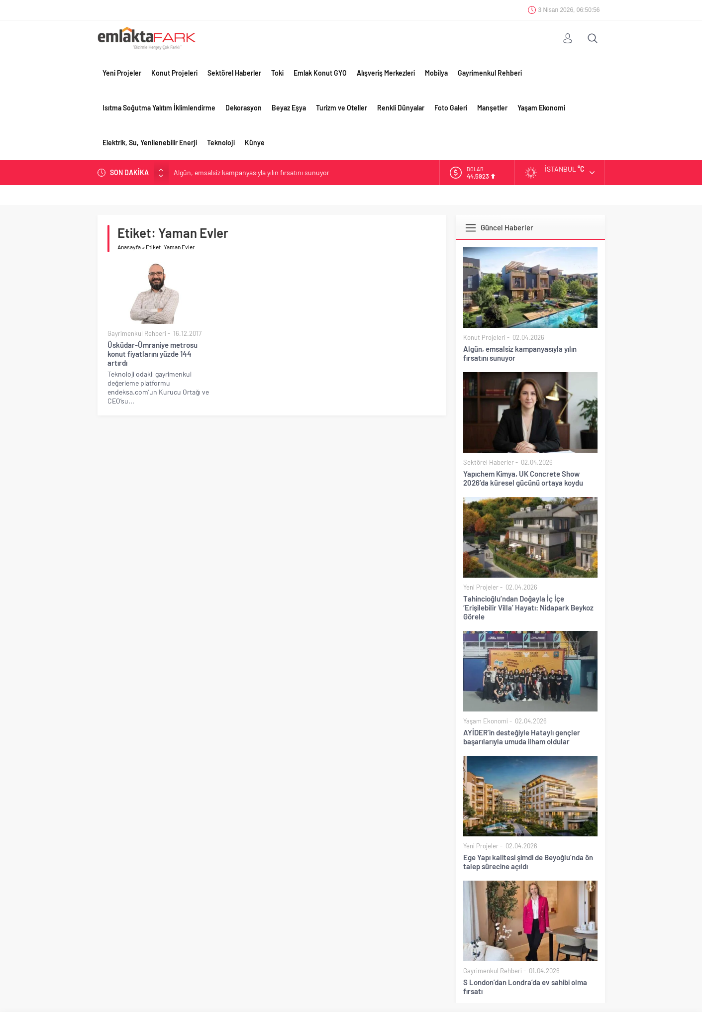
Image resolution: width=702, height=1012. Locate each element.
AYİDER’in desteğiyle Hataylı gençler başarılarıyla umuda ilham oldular (521, 737)
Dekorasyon (243, 107)
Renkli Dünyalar (400, 107)
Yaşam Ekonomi (541, 107)
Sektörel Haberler (234, 73)
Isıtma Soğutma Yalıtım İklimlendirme (158, 107)
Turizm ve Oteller (341, 107)
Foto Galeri (450, 107)
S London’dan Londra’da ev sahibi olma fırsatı (525, 987)
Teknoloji (221, 142)
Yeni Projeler (121, 73)
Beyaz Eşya (289, 107)
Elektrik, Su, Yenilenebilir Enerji (149, 142)
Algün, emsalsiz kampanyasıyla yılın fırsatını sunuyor (251, 172)
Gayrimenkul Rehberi (490, 73)
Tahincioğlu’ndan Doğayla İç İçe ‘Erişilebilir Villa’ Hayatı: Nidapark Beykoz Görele (528, 607)
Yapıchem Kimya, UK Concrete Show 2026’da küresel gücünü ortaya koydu (523, 478)
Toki (277, 73)
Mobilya (436, 73)
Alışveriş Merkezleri (386, 73)
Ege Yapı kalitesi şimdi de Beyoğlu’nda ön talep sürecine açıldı (528, 862)
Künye (255, 142)
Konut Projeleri (174, 73)
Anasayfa (129, 246)
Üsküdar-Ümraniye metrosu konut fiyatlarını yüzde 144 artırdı (152, 353)
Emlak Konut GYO (320, 73)
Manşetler (492, 107)
